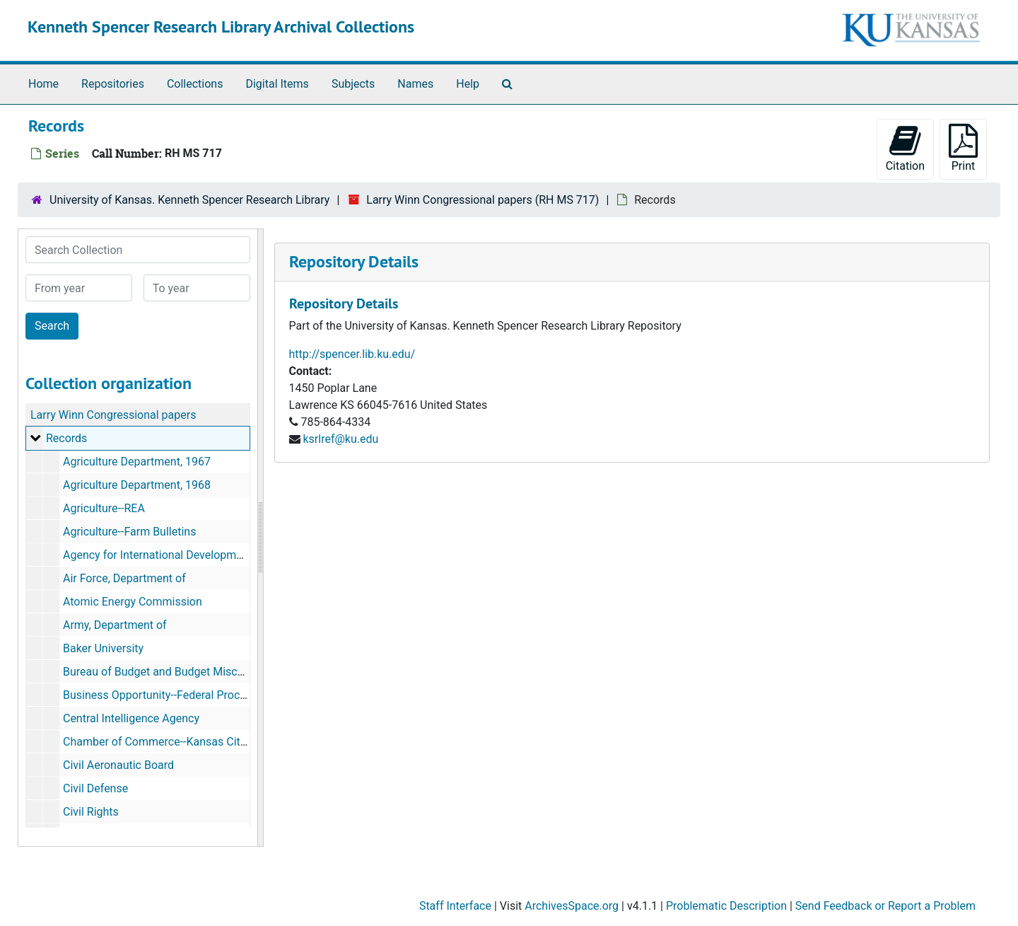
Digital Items (276, 84)
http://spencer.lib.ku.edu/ (352, 354)
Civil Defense (95, 788)
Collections (195, 84)
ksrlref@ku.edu (340, 439)
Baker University (103, 648)
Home (43, 84)
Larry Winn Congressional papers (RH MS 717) (482, 200)
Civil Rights (91, 811)
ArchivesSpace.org (572, 906)
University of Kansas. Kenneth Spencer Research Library (189, 200)
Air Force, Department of (124, 578)
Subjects (353, 84)
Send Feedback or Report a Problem (885, 906)
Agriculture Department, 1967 (137, 461)
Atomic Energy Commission (132, 601)
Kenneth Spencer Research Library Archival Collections (221, 26)
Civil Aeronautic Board (118, 765)
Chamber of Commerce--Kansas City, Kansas (175, 741)
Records (66, 438)
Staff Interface (455, 906)
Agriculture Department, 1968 (137, 485)
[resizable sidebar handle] (260, 537)
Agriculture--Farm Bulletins (129, 531)
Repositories (112, 84)
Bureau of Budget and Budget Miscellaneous (174, 671)
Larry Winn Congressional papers (113, 415)
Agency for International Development (157, 555)
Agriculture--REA (104, 508)
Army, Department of (115, 625)
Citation (905, 148)
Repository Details (354, 261)
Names (415, 84)
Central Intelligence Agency (131, 718)
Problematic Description (726, 906)
